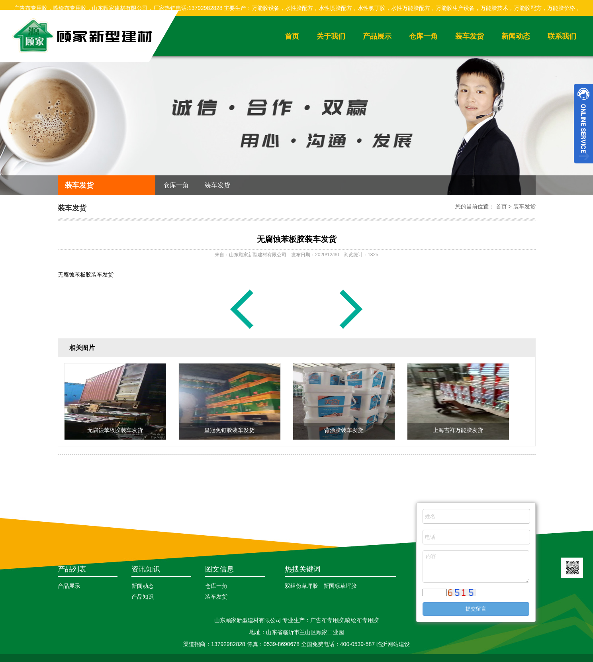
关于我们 (331, 36)
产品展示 (377, 36)
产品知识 (142, 596)
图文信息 (219, 569)
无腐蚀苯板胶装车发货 (297, 239)
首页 (292, 36)
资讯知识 (145, 569)
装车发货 (469, 36)
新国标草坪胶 (340, 586)
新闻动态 (515, 36)
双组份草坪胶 (301, 586)
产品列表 (72, 569)
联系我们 (562, 36)
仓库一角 (423, 36)
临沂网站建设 (393, 644)
